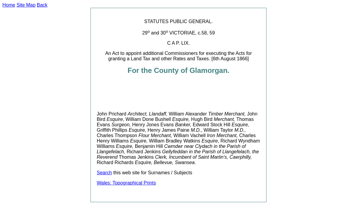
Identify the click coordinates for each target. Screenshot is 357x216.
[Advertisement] (206, 93)
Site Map (25, 5)
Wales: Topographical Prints (126, 182)
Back (42, 5)
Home (8, 5)
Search (104, 172)
